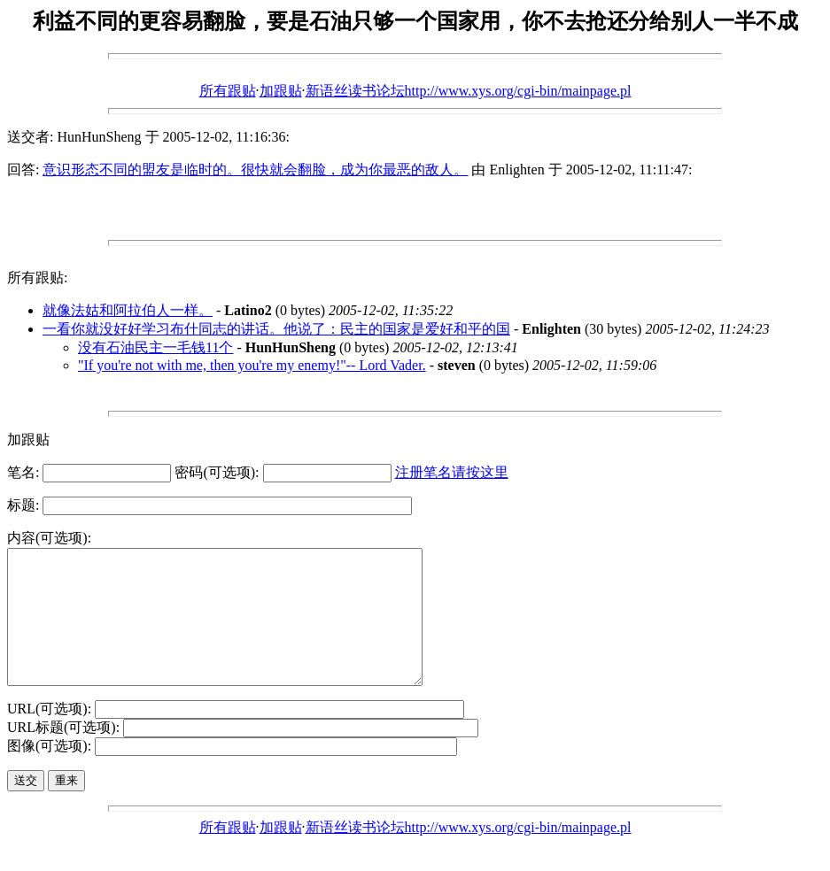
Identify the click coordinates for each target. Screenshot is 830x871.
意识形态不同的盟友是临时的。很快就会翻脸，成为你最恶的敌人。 (255, 169)
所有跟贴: (37, 277)
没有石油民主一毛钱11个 (155, 347)
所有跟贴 (227, 90)
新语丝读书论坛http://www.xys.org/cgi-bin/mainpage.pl (469, 90)
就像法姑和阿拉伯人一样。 (128, 310)
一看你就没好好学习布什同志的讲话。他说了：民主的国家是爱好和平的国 (276, 328)
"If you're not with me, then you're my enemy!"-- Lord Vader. (252, 365)
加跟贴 (281, 90)
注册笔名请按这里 (451, 472)
